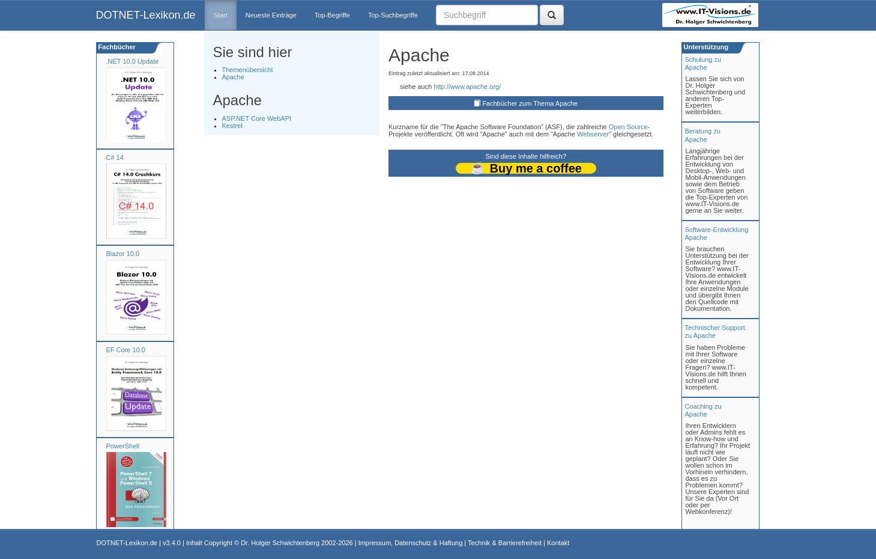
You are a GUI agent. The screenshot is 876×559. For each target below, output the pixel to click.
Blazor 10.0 (123, 253)
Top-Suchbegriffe (393, 15)
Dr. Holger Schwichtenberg (280, 542)
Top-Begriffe (332, 15)
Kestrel (232, 125)
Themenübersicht (247, 69)
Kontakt (558, 542)
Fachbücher (116, 46)
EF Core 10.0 (125, 349)
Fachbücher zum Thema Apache (530, 103)
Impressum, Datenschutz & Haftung (410, 542)
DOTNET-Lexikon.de (146, 15)
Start (221, 15)
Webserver (593, 134)
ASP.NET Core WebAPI (257, 118)
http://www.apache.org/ (467, 86)
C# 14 (115, 157)
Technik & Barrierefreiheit (505, 542)
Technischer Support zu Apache (715, 331)
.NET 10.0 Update (132, 61)
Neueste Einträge (271, 15)
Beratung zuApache (702, 134)
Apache (233, 77)
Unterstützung (705, 46)
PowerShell (123, 446)
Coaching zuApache (703, 410)
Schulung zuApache (703, 63)
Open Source (628, 126)
